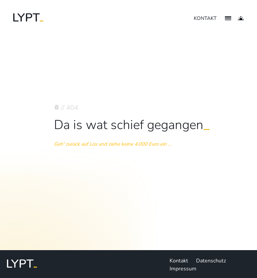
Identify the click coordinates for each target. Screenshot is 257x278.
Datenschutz (211, 260)
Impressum (183, 268)
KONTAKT (205, 18)
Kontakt (179, 260)
